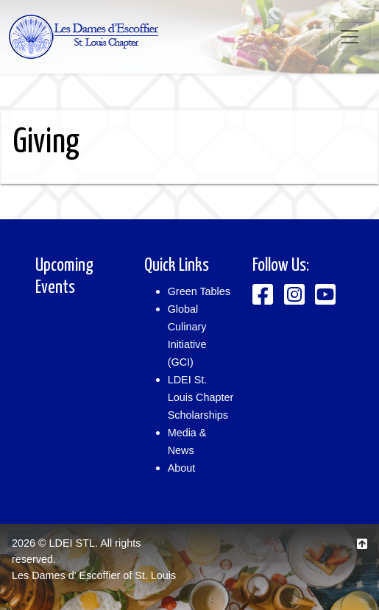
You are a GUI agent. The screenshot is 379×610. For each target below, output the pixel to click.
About (182, 468)
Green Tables (199, 291)
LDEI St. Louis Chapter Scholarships (201, 397)
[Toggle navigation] (349, 37)
